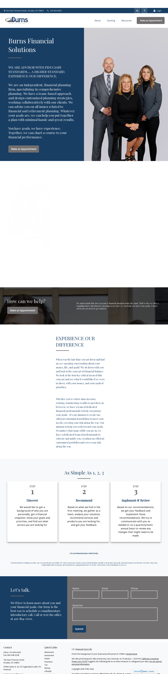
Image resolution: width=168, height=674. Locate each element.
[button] (97, 12)
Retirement (49, 644)
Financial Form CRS (83, 641)
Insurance (48, 654)
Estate (47, 650)
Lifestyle (47, 663)
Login (157, 2)
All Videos (48, 669)
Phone (134, 580)
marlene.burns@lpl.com (13, 666)
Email (105, 580)
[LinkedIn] (137, 2)
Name (75, 580)
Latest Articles (50, 666)
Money (47, 660)
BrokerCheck (131, 646)
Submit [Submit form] (79, 621)
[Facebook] (144, 2)
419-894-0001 (54, 2)
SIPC (80, 668)
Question (77, 597)
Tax (46, 657)
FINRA (74, 668)
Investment (49, 647)
